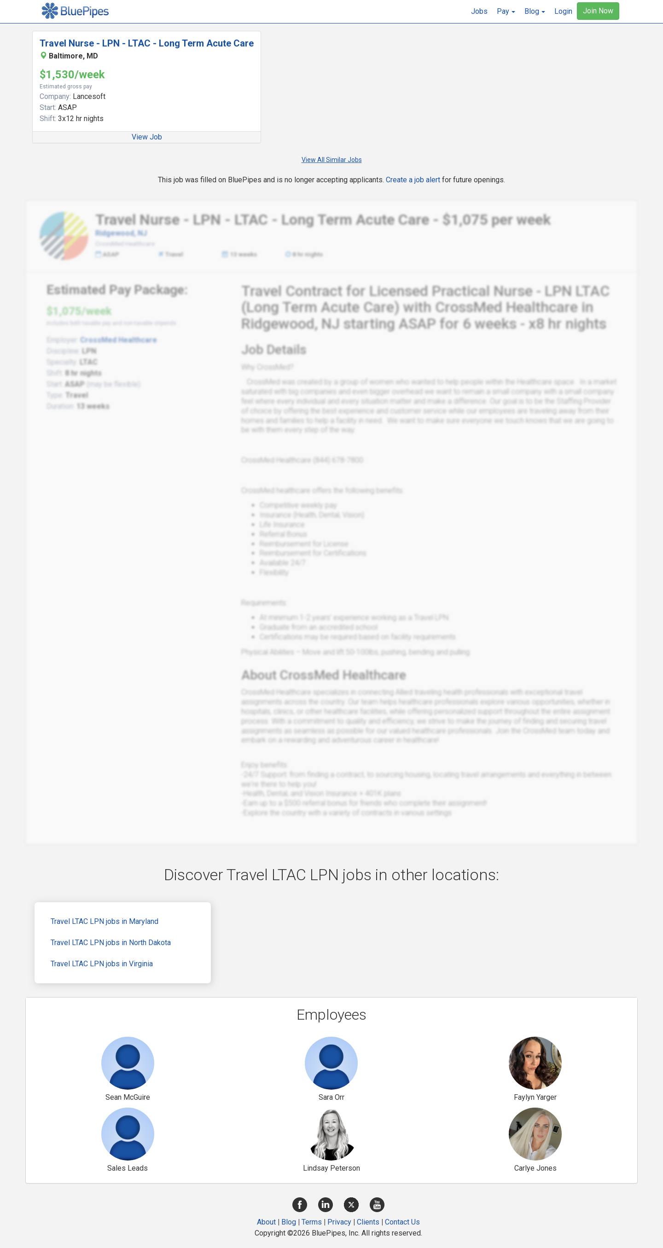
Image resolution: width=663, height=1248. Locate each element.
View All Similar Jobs (332, 159)
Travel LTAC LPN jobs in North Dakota (111, 942)
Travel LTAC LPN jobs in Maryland (104, 921)
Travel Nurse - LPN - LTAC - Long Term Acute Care (147, 43)
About (266, 1222)
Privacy (339, 1222)
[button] (506, 11)
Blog (288, 1222)
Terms (312, 1222)
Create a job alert (413, 179)
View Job (147, 137)
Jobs (479, 11)
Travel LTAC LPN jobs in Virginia (102, 963)
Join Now (598, 10)
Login (563, 11)
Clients (368, 1222)
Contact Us (402, 1222)
